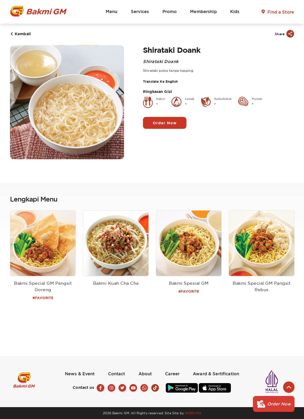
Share (280, 34)
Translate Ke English (160, 81)
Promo (169, 11)
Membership (203, 11)
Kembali (23, 34)
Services (140, 11)
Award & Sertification (216, 373)
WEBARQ (193, 413)
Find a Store (280, 12)
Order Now (165, 123)
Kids (235, 11)
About (145, 373)
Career (172, 373)
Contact (116, 373)
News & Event (80, 373)
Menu (112, 11)
